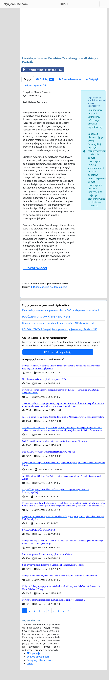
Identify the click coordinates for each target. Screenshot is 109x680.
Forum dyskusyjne (70, 79)
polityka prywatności (35, 85)
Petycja (27, 79)
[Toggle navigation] (103, 4)
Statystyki (92, 79)
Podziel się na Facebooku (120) (42, 69)
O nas (30, 663)
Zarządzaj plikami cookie (40, 660)
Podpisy (45, 79)
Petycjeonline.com (15, 4)
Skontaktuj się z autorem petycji (49, 287)
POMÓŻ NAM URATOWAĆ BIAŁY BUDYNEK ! (46, 317)
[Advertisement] (63, 32)
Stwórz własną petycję (57, 352)
